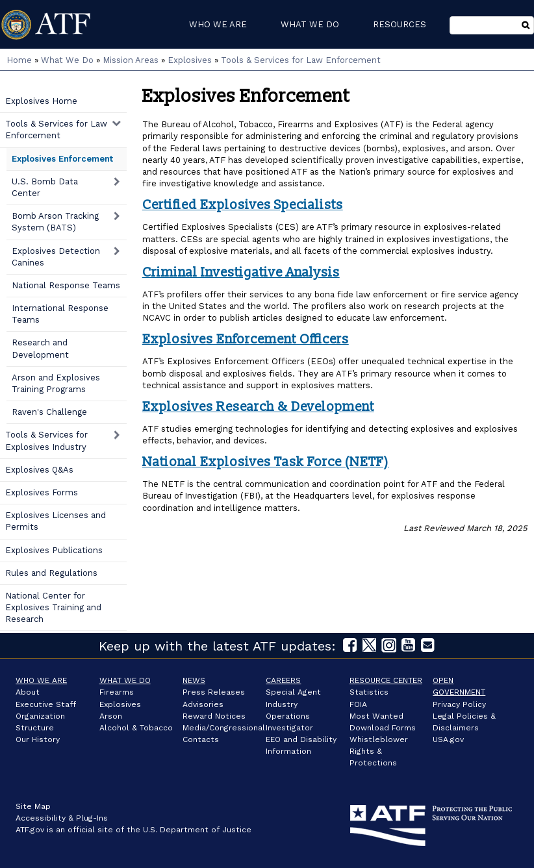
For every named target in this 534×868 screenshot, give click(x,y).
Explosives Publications (54, 550)
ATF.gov (30, 829)
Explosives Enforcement (62, 159)
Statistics (369, 692)
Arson (110, 716)
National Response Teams (66, 285)
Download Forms (383, 727)
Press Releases (214, 692)
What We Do (67, 60)
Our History (38, 739)
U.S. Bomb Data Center (45, 187)
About (28, 692)
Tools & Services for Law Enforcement (301, 60)
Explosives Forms (41, 492)
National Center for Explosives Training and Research (53, 607)
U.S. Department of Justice (197, 829)
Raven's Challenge (49, 412)
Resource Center (386, 680)
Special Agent (293, 692)
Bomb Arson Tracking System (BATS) (55, 221)
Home (19, 60)
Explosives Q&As (39, 470)
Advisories (203, 704)
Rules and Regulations (51, 573)
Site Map (33, 806)
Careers (283, 680)
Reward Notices (214, 716)
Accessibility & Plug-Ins (62, 818)
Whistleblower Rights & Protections (379, 751)
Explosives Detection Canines (56, 256)
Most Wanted (376, 716)
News (194, 680)
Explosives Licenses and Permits (55, 521)
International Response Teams (60, 314)
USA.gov (448, 739)
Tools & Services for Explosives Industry (46, 440)
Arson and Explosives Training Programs (56, 383)
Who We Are (41, 680)
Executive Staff (46, 704)
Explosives (190, 60)
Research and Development (40, 348)
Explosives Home (41, 101)
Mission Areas (131, 60)
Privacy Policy (459, 704)
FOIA (358, 704)
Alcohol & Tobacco (136, 727)
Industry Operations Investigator (289, 716)
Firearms (116, 692)
